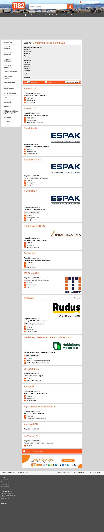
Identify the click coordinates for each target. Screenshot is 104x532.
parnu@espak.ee (32, 185)
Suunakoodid (5, 482)
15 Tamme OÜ (31, 369)
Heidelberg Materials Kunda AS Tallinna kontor (48, 337)
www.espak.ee (31, 151)
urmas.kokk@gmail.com (34, 380)
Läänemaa (27, 60)
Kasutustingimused (94, 472)
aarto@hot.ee (31, 102)
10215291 (37, 176)
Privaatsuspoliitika (79, 472)
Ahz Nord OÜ (31, 424)
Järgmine (60, 82)
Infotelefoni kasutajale (64, 472)
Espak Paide (30, 128)
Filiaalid (77, 298)
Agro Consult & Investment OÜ (40, 406)
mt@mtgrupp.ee (32, 287)
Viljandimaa (27, 75)
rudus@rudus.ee (32, 331)
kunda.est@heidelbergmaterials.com (38, 363)
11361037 (37, 411)
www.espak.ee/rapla (33, 218)
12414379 (37, 113)
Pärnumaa (27, 62)
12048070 (37, 144)
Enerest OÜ (30, 108)
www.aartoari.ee (32, 100)
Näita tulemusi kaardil (72, 82)
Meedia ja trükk (9, 82)
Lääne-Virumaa (28, 58)
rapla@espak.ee (32, 220)
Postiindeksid (5, 484)
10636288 (37, 207)
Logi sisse (84, 2)
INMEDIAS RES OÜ (34, 226)
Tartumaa (27, 71)
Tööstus (7, 122)
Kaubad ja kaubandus (8, 66)
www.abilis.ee (31, 398)
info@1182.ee (5, 498)
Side (5, 97)
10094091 (37, 391)
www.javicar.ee (31, 265)
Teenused (7, 102)
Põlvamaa (27, 64)
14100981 (37, 429)
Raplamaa (27, 66)
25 (55, 82)
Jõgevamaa (27, 56)
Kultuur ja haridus (10, 72)
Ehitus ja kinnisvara (7, 47)
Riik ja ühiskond (10, 93)
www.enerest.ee (32, 120)
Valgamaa (27, 73)
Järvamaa (27, 54)
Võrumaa (27, 77)
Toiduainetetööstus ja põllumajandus (11, 112)
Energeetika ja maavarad (9, 54)
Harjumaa (27, 49)
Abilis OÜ (29, 386)
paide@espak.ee (32, 153)
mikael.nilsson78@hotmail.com (36, 418)
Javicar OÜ (30, 253)
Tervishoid (7, 106)
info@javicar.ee (31, 267)
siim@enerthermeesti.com (35, 122)
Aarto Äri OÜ (30, 88)
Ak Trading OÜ (31, 436)
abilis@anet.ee (31, 400)
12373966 (37, 441)
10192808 (37, 93)
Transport (7, 117)
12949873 (37, 373)
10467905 (37, 258)
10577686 (37, 278)
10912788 (37, 238)
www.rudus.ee (31, 329)
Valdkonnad (4, 480)
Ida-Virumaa (28, 51)
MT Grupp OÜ (31, 273)
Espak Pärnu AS (32, 159)
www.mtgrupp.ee (32, 285)
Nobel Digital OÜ (11, 472)
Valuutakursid (5, 486)
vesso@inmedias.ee (33, 247)
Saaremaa (27, 68)
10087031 (37, 318)
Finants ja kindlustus (7, 60)
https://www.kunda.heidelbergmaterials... (39, 360)
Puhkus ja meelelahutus (9, 88)
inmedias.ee (30, 245)
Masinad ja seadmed (8, 77)
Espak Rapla (30, 191)
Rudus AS (29, 298)
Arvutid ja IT (8, 42)
